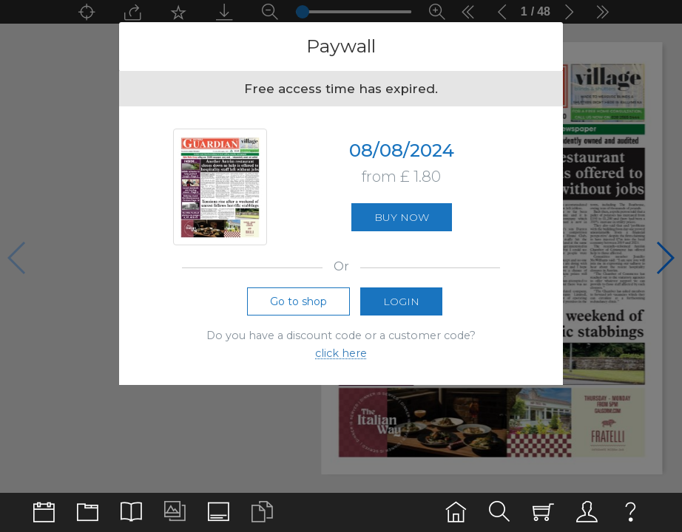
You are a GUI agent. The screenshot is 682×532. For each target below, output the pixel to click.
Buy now (401, 219)
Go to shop (298, 304)
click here (341, 357)
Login (401, 304)
